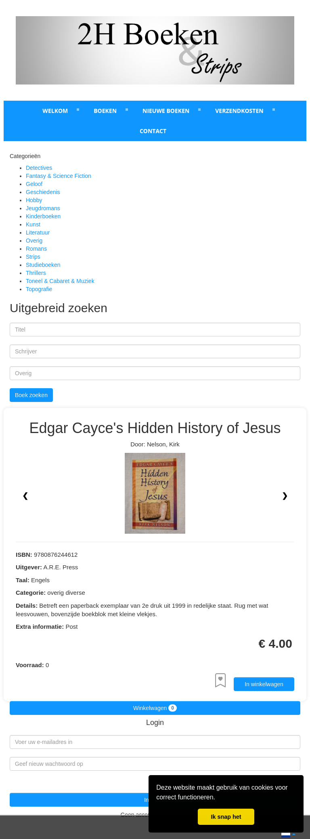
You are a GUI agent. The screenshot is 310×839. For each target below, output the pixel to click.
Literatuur (38, 232)
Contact (153, 131)
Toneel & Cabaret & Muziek (60, 281)
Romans (36, 248)
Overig (34, 240)
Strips (33, 257)
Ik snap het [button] (226, 817)
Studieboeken (43, 265)
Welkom (55, 110)
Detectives (39, 168)
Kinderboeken (43, 216)
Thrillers (36, 273)
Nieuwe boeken (165, 110)
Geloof (34, 184)
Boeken (105, 110)
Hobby (34, 200)
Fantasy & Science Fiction (58, 176)
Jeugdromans (43, 208)
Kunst (33, 224)
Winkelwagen (155, 708)
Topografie (39, 289)
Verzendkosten (239, 110)
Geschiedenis (43, 192)
